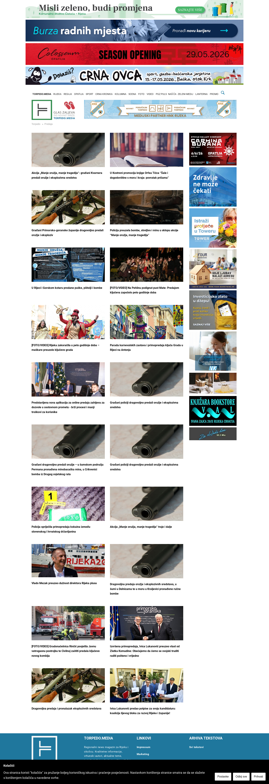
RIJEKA (57, 94)
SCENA (132, 94)
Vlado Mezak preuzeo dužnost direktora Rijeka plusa (64, 583)
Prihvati (258, 776)
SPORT (89, 94)
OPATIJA (79, 94)
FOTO (141, 94)
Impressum (143, 747)
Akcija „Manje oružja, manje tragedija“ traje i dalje (141, 526)
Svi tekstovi (196, 747)
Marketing (143, 754)
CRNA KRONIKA (104, 94)
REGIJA (68, 94)
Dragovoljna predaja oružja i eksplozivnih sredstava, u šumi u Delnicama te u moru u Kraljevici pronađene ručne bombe (145, 589)
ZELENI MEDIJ (185, 94)
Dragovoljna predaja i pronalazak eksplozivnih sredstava (66, 708)
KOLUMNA (120, 94)
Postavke (223, 776)
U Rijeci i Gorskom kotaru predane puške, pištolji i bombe (67, 287)
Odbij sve (241, 776)
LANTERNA (201, 94)
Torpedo (36, 124)
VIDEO (150, 94)
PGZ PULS (161, 94)
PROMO (214, 94)
